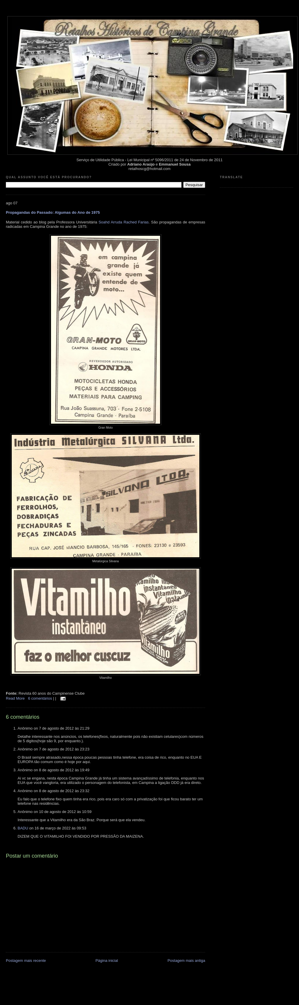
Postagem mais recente (26, 960)
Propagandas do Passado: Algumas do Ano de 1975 (53, 212)
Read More (15, 698)
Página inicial (107, 960)
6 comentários (40, 698)
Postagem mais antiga (186, 960)
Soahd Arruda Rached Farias (123, 222)
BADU (23, 828)
